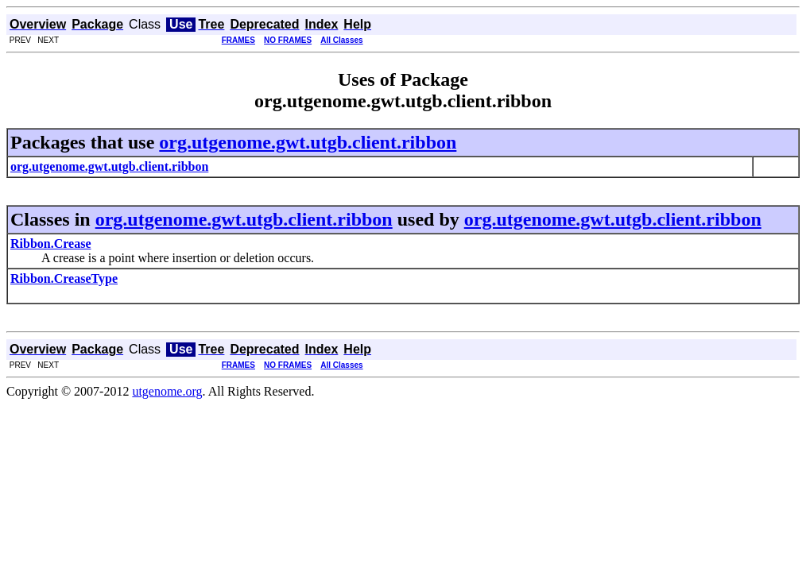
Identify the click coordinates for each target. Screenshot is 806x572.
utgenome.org (167, 391)
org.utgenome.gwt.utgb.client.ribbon (307, 142)
